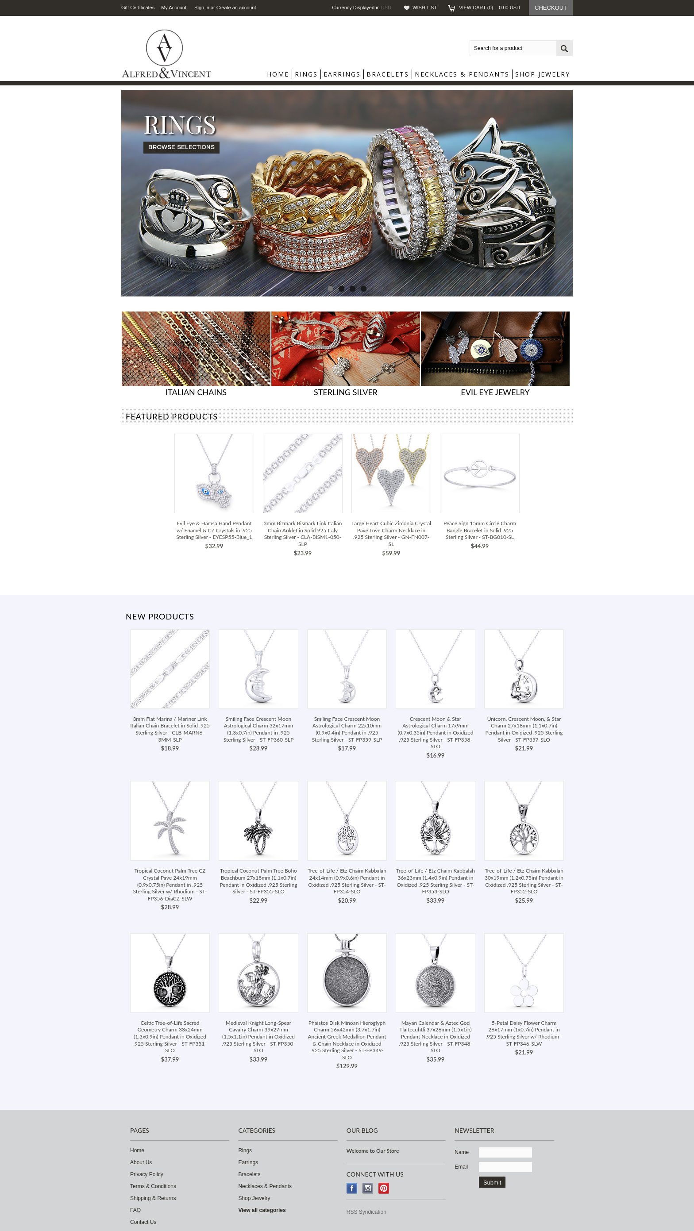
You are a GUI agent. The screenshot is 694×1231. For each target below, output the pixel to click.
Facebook (352, 1188)
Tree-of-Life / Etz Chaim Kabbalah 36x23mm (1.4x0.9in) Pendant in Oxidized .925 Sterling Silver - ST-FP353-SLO (435, 881)
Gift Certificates (137, 7)
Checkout (551, 7)
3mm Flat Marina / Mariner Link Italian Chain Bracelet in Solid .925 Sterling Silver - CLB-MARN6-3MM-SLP (170, 729)
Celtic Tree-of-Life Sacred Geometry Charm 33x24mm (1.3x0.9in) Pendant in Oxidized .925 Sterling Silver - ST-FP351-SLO (170, 1036)
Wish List (425, 7)
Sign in (201, 7)
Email (461, 1167)
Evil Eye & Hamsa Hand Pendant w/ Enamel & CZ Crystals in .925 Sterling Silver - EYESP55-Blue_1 (214, 530)
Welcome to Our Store (373, 1150)
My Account (173, 7)
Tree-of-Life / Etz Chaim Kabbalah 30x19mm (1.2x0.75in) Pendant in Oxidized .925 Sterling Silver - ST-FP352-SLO (524, 881)
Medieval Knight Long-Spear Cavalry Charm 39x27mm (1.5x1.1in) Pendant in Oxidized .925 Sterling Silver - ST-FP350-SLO (258, 1036)
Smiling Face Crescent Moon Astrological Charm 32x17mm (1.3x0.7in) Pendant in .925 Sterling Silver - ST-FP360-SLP (259, 729)
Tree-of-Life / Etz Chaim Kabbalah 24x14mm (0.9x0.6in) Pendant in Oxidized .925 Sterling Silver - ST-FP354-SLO (347, 881)
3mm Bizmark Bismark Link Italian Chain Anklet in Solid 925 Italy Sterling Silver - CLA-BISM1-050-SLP (303, 533)
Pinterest (383, 1188)
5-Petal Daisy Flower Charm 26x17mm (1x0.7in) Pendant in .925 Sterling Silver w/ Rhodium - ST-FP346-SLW (524, 1033)
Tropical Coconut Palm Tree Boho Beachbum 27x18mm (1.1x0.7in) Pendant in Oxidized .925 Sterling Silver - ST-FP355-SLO (258, 881)
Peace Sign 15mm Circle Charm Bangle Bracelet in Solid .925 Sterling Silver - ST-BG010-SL (479, 530)
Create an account (236, 7)
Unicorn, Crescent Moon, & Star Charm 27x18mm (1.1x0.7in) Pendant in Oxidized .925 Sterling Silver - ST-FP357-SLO (524, 729)
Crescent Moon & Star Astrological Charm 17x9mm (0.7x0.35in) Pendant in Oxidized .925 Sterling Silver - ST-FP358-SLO (436, 733)
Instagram (368, 1188)
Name (462, 1152)
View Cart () (489, 7)
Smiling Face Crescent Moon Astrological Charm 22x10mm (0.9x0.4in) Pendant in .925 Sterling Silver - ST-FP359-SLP (347, 729)
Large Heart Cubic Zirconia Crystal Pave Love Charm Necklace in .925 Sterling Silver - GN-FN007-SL (391, 533)
